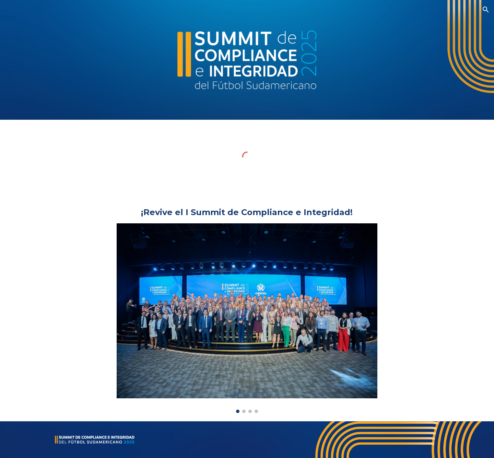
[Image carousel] (247, 318)
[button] (486, 9)
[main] (247, 212)
